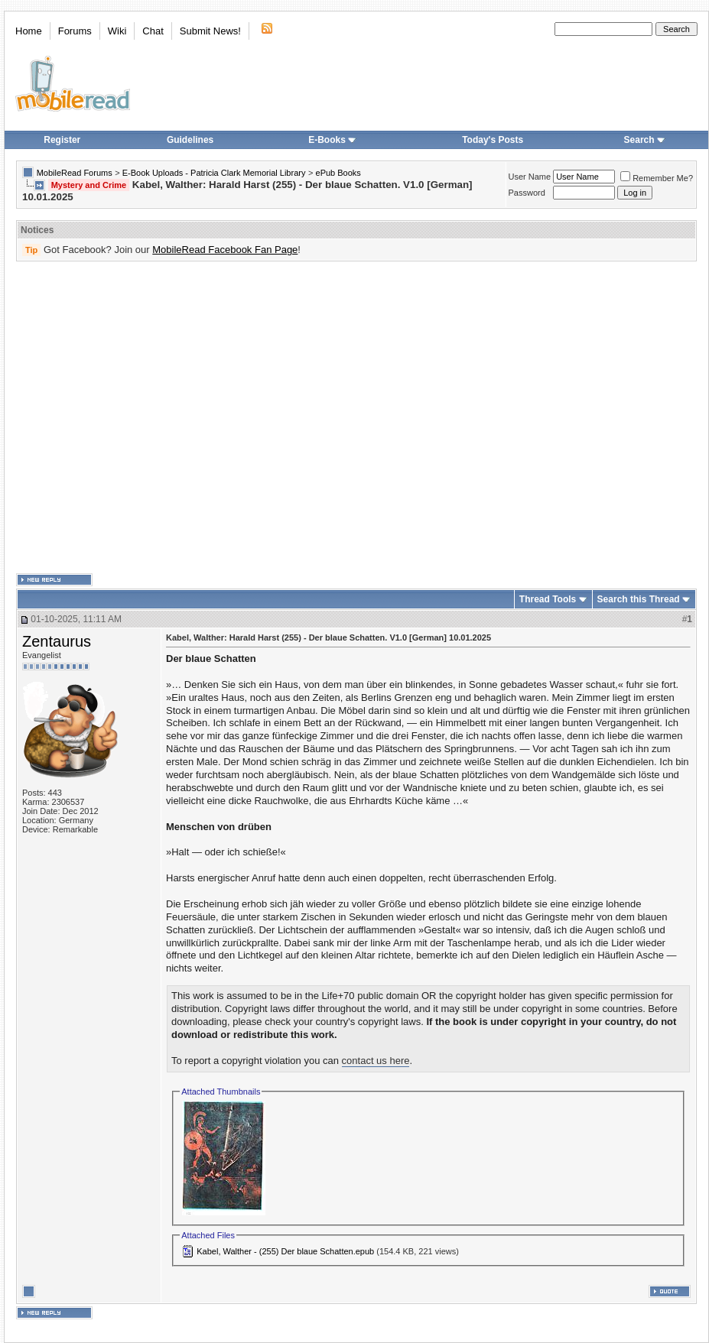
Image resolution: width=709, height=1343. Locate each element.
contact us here (376, 1060)
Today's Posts (492, 140)
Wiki (117, 31)
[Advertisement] (143, 417)
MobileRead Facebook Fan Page (225, 249)
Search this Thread (638, 599)
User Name (530, 176)
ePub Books (338, 172)
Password (527, 192)
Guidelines (190, 140)
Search (644, 140)
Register (62, 140)
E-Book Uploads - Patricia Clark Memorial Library (214, 172)
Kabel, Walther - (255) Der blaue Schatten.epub (285, 1251)
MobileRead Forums (74, 172)
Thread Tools (547, 599)
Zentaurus (56, 641)
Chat (152, 31)
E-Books (332, 140)
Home (28, 31)
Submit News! (210, 31)
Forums (75, 31)
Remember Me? (656, 178)
